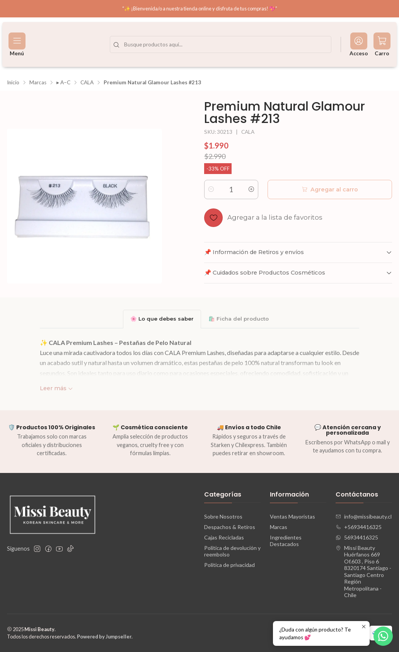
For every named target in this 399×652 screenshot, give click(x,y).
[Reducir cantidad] (211, 189)
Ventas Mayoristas (292, 516)
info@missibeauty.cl (364, 516)
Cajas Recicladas (224, 537)
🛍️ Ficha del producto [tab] (238, 319)
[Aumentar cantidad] (251, 189)
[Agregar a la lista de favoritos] (263, 217)
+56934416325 (359, 527)
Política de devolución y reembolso (232, 551)
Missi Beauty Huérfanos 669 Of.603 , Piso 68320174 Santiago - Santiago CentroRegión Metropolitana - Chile (363, 571)
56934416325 (357, 537)
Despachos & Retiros (229, 527)
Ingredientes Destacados (286, 541)
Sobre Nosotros (223, 516)
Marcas (37, 82)
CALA (87, 82)
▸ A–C (63, 82)
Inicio (13, 82)
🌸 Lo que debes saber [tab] (162, 319)
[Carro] (382, 44)
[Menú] (17, 44)
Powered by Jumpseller (104, 636)
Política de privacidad (229, 565)
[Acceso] (359, 44)
